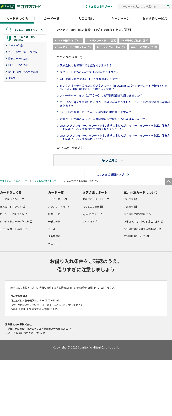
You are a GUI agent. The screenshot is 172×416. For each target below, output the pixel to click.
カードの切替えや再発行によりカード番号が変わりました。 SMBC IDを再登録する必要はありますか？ (115, 103)
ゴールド (53, 229)
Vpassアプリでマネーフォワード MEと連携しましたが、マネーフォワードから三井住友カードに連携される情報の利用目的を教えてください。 (115, 127)
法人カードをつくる (11, 206)
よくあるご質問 (91, 206)
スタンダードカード (59, 206)
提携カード (54, 214)
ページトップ (168, 181)
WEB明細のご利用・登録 (134, 40)
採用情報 (128, 206)
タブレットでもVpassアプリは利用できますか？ (89, 72)
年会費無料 (54, 236)
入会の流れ (86, 18)
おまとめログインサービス (110, 47)
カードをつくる (17, 18)
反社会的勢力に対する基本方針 (141, 229)
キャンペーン (120, 18)
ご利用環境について (135, 236)
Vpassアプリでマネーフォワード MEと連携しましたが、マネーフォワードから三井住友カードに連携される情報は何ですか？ (115, 137)
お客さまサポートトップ (96, 199)
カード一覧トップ (57, 199)
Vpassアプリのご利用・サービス (73, 47)
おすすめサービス (154, 18)
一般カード (54, 221)
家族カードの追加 (18, 58)
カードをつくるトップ (12, 199)
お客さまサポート (102, 6)
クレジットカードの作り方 (14, 221)
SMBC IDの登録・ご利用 (144, 47)
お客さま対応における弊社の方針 (142, 221)
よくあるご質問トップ (112, 174)
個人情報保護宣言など (136, 214)
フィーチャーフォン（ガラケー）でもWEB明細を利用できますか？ (101, 95)
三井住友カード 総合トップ (14, 229)
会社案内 (128, 199)
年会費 (11, 78)
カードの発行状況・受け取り (24, 52)
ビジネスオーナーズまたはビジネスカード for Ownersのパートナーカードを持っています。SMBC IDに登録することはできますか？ (114, 87)
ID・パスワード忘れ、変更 (101, 40)
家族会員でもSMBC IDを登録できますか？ (86, 65)
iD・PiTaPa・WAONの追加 (23, 71)
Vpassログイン (91, 214)
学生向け (53, 243)
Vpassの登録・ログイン (68, 40)
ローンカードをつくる (12, 214)
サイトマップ (90, 221)
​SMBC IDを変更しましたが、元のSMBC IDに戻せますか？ (95, 112)
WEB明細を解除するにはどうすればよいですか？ (90, 79)
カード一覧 (51, 18)
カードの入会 (15, 45)
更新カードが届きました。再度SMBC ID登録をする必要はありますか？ (104, 119)
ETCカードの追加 (18, 65)
